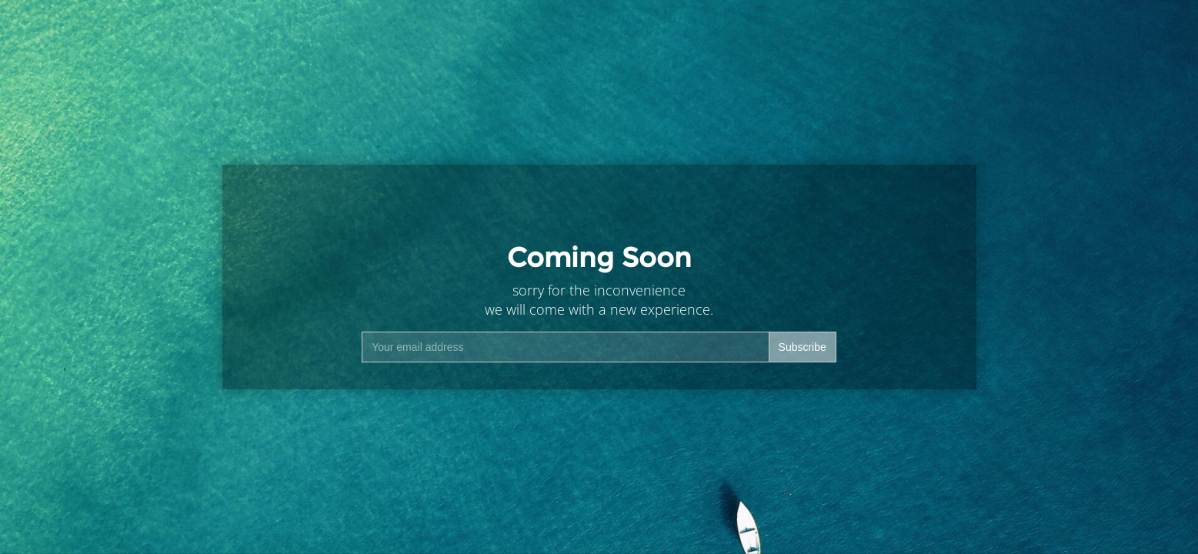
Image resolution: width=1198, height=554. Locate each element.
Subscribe (802, 347)
